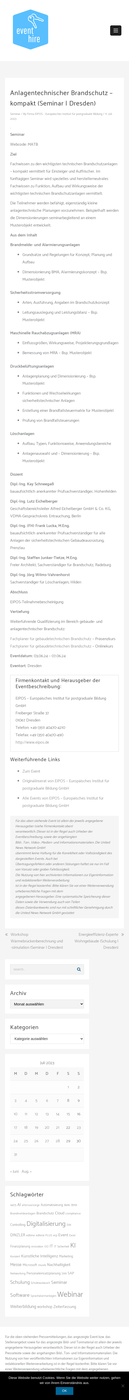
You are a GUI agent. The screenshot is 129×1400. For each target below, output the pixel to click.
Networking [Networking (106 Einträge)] (17, 1273)
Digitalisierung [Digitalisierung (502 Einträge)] (46, 1223)
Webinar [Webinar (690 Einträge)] (70, 1295)
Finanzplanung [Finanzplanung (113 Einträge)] (20, 1246)
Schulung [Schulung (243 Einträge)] (20, 1282)
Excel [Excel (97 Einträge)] (72, 1235)
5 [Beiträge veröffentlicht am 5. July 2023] (36, 1100)
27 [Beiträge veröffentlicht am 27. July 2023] (47, 1141)
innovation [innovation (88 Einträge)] (37, 1246)
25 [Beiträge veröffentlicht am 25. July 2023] (26, 1141)
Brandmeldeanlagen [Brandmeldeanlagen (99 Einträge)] (22, 1213)
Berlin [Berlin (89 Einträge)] (67, 1205)
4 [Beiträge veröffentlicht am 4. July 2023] (26, 1100)
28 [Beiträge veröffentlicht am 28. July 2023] (58, 1141)
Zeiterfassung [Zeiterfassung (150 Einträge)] (64, 1307)
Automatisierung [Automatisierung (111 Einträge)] (52, 1205)
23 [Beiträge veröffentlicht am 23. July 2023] (79, 1127)
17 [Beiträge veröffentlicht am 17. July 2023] (15, 1127)
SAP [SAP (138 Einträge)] (71, 1273)
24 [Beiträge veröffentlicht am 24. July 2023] (15, 1141)
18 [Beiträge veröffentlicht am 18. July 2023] (25, 1127)
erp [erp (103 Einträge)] (55, 1235)
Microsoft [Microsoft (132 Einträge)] (30, 1265)
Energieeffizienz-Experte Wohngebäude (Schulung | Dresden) (96, 941)
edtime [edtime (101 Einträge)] (30, 1235)
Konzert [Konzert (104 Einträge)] (15, 1256)
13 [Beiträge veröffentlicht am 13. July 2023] (47, 1114)
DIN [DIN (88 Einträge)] (69, 1225)
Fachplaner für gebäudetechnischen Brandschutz (50, 639)
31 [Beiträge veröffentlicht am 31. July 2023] (15, 1154)
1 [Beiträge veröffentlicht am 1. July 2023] (68, 1087)
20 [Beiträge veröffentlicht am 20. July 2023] (47, 1127)
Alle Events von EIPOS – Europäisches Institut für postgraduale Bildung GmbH (63, 802)
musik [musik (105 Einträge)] (42, 1265)
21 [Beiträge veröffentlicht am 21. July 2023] (57, 1127)
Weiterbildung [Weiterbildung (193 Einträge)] (23, 1307)
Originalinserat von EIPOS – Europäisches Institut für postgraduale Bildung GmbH (65, 785)
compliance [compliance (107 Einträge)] (73, 1213)
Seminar (15, 114)
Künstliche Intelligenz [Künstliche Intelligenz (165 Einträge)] (39, 1256)
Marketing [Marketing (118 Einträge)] (66, 1256)
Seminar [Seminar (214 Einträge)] (59, 1282)
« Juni (14, 1171)
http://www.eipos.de (32, 742)
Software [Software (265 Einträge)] (20, 1295)
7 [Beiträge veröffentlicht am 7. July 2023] (58, 1100)
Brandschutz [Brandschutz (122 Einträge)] (45, 1213)
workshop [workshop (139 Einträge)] (44, 1307)
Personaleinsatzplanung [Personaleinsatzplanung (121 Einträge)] (43, 1273)
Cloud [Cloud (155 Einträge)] (59, 1213)
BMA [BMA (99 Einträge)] (74, 1205)
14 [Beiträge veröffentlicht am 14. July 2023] (57, 1114)
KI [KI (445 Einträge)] (73, 1245)
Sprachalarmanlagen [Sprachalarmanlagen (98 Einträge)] (43, 1295)
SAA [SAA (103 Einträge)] (64, 1273)
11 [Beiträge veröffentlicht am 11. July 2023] (26, 1114)
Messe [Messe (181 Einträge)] (16, 1264)
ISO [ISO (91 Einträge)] (46, 1246)
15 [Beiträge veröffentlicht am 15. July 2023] (68, 1114)
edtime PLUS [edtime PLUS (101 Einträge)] (44, 1235)
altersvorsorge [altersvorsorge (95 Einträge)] (31, 1205)
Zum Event (31, 771)
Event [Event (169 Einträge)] (63, 1235)
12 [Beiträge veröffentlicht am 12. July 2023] (36, 1114)
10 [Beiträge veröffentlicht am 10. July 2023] (15, 1114)
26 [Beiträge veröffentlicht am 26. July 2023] (36, 1141)
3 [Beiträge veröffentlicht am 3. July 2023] (15, 1100)
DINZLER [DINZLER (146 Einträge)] (17, 1235)
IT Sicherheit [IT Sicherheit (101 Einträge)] (61, 1246)
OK (64, 1391)
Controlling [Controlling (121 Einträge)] (17, 1225)
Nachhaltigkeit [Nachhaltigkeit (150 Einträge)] (58, 1265)
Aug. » (27, 1171)
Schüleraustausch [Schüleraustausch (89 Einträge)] (40, 1283)
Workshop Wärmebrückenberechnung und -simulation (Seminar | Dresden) (37, 941)
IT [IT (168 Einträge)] (51, 1246)
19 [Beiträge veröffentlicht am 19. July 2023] (36, 1127)
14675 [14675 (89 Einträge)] (13, 1205)
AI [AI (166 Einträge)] (19, 1204)
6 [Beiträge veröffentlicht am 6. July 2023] (47, 1100)
